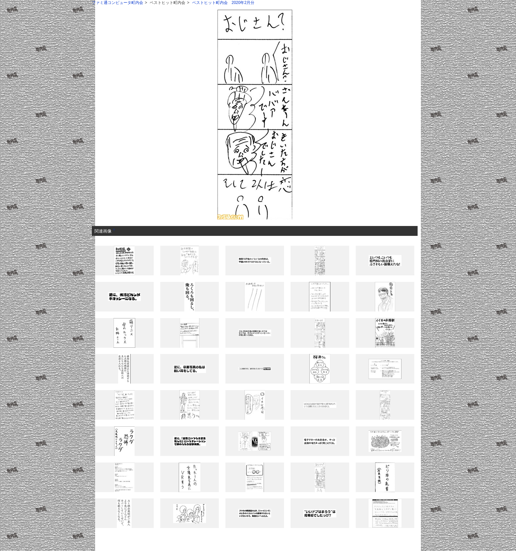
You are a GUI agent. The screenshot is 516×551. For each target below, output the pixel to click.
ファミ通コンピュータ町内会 (117, 2)
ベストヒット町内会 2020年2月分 (223, 2)
